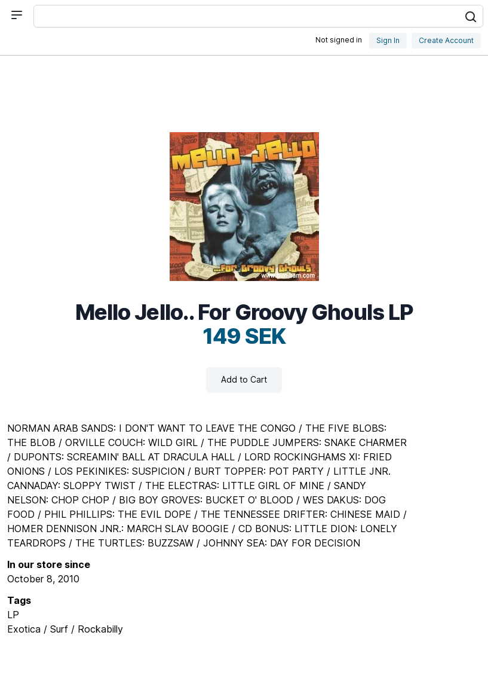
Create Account (446, 40)
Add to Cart (244, 379)
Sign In (388, 40)
